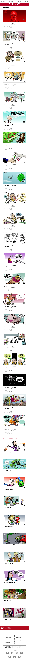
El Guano (24, 1)
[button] (1, 4)
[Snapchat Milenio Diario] (19, 657)
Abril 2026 (7, 452)
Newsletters (8, 635)
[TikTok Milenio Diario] (14, 657)
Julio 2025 (7, 619)
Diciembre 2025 (9, 526)
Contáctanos (8, 637)
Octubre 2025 (8, 563)
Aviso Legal (18, 640)
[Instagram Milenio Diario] (17, 653)
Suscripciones (8, 640)
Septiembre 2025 (9, 582)
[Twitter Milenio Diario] (12, 653)
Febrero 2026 (8, 489)
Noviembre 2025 (9, 545)
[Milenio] (14, 4)
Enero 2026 (7, 508)
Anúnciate (7, 642)
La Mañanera (19, 1)
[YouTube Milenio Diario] (9, 657)
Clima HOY (14, 1)
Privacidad (18, 637)
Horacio (6, 24)
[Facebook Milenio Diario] (7, 653)
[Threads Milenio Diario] (21, 653)
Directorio (18, 635)
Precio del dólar (9, 1)
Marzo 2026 (8, 470)
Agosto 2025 (8, 601)
